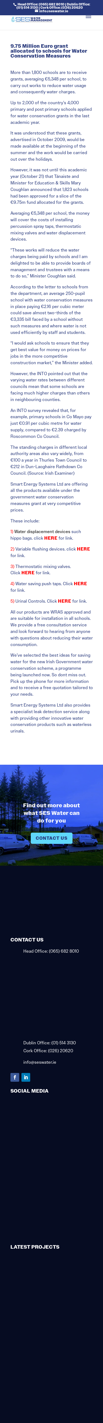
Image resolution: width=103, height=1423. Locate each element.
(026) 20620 (60, 1051)
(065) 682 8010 (64, 951)
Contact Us (52, 838)
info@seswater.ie (39, 1062)
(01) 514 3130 (63, 1043)
